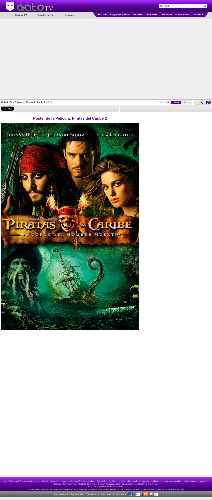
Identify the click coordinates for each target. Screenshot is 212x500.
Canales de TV (45, 15)
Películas (102, 14)
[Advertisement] (44, 59)
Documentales (182, 14)
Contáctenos (119, 494)
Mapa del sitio (77, 494)
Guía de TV (6, 102)
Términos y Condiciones (98, 494)
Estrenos (69, 15)
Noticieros (198, 14)
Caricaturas (166, 14)
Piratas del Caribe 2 (35, 102)
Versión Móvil (61, 494)
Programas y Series (120, 14)
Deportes (137, 14)
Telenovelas (151, 14)
